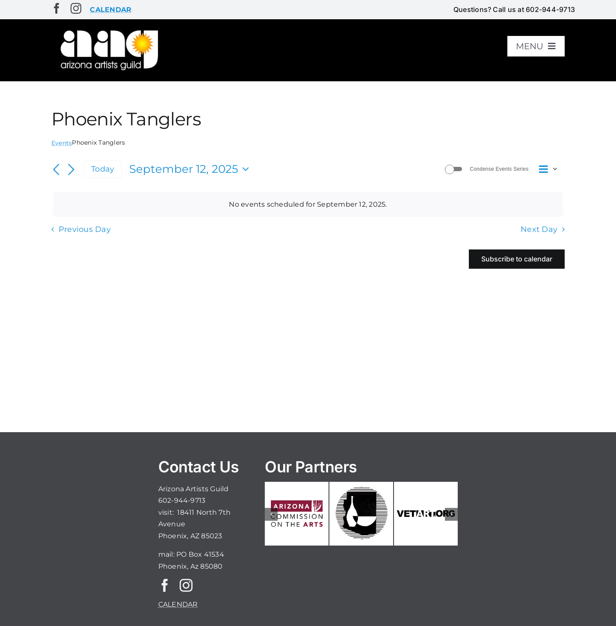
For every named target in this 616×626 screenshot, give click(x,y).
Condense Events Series (499, 169)
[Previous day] (56, 170)
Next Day (539, 229)
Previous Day (85, 229)
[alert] (308, 204)
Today (102, 168)
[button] (271, 514)
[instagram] (76, 8)
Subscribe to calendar (516, 259)
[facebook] (56, 8)
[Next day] (71, 170)
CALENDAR (178, 604)
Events (61, 143)
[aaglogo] (107, 31)
